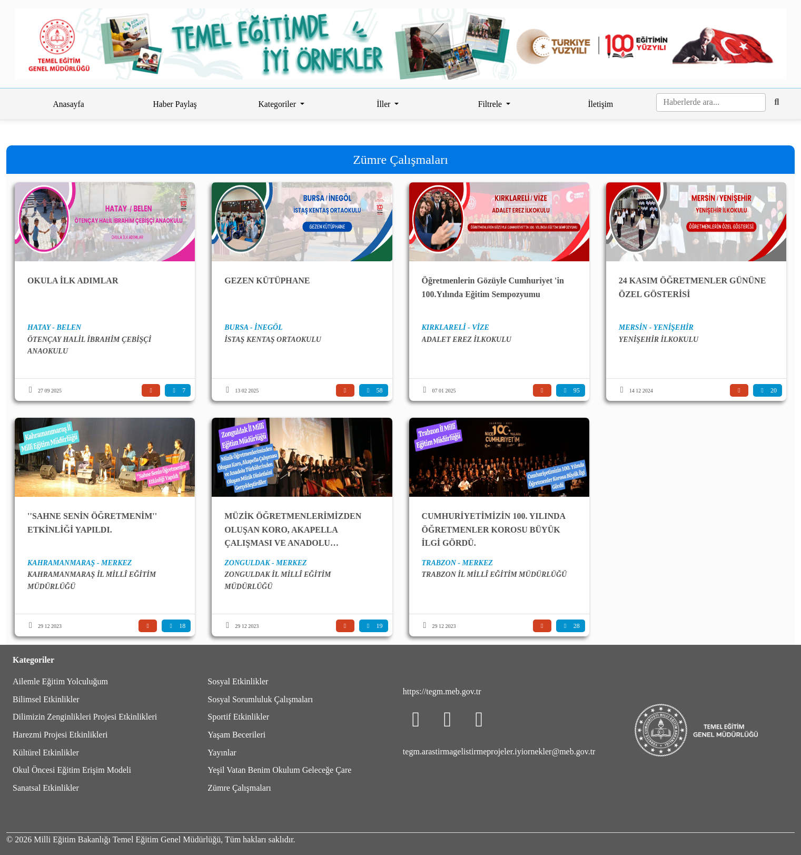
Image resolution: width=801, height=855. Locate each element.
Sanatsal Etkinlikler (46, 787)
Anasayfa (68, 104)
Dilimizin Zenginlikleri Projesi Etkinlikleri (85, 716)
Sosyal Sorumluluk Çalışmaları (260, 699)
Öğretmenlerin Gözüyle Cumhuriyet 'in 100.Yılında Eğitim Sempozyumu (493, 287)
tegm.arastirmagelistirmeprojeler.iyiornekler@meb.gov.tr (499, 751)
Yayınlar (221, 752)
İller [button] (384, 104)
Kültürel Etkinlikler (46, 752)
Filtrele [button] (491, 104)
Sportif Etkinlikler (238, 716)
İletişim (600, 104)
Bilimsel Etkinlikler (46, 699)
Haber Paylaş (175, 104)
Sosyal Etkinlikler (237, 681)
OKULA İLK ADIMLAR (72, 280)
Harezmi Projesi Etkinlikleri (60, 734)
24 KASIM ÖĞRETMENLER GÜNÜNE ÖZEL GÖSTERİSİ (692, 287)
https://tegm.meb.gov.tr (442, 691)
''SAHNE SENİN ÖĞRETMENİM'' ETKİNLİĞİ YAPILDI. (92, 523)
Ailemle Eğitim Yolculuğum (60, 681)
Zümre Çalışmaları (239, 787)
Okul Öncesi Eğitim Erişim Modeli (72, 769)
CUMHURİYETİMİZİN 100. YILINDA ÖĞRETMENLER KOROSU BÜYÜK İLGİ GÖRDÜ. (494, 529)
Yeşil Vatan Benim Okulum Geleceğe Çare (279, 769)
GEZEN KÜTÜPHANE (267, 280)
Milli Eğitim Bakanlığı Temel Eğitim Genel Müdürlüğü (127, 839)
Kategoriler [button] (278, 104)
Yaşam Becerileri (236, 734)
